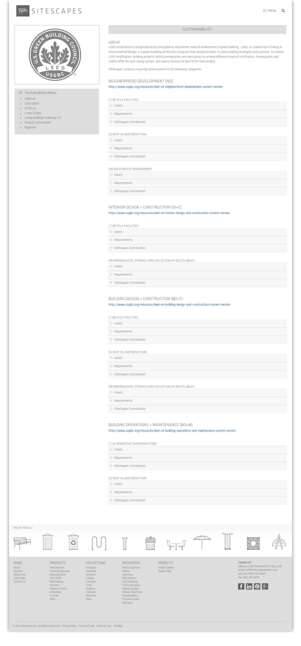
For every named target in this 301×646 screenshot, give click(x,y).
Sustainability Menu (41, 92)
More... (53, 599)
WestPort (91, 595)
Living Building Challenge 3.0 (41, 117)
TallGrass (91, 592)
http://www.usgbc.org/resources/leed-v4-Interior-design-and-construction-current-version (169, 213)
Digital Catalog (130, 588)
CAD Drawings (130, 581)
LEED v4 (28, 98)
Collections (96, 563)
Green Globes (31, 113)
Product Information (36, 122)
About (17, 567)
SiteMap (118, 626)
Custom (54, 595)
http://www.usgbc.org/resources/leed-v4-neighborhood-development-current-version (165, 87)
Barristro (90, 574)
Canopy (90, 578)
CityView (91, 581)
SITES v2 (28, 108)
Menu (272, 10)
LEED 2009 (30, 103)
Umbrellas (55, 592)
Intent (118, 105)
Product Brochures (132, 592)
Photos (126, 571)
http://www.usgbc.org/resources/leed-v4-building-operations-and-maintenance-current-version (172, 430)
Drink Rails (56, 578)
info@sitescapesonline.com (261, 570)
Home (18, 563)
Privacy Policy (69, 626)
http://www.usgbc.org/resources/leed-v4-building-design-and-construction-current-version (169, 304)
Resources (131, 563)
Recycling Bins (58, 574)
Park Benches (57, 567)
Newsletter (20, 574)
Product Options (131, 567)
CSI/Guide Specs (131, 585)
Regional (28, 127)
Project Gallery (166, 567)
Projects (165, 563)
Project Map (164, 571)
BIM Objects (128, 578)
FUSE (89, 585)
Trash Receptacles (60, 571)
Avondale (91, 571)
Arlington (91, 567)
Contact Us (20, 581)
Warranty (127, 602)
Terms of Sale (86, 626)
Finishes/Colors (131, 599)
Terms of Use (103, 626)
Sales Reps (20, 578)
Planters (54, 585)
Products (58, 563)
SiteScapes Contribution (129, 122)
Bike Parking (56, 581)
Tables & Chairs (58, 588)
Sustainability (130, 595)
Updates (18, 571)
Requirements (123, 113)
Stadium (91, 588)
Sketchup (127, 574)
